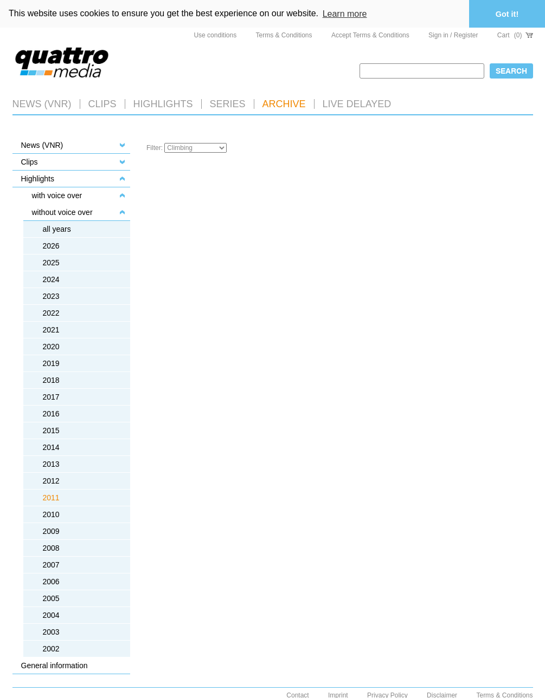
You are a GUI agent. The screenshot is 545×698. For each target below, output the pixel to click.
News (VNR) (42, 104)
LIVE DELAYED (357, 104)
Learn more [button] (345, 13)
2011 (51, 497)
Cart (515, 35)
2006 (51, 581)
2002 (51, 648)
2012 (51, 481)
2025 (51, 262)
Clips (102, 104)
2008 (51, 548)
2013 (51, 464)
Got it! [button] (507, 14)
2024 (51, 279)
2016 (51, 413)
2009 (51, 531)
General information (54, 665)
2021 (51, 329)
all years (57, 229)
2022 (51, 313)
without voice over (62, 212)
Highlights (37, 178)
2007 (51, 564)
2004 (51, 615)
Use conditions (215, 35)
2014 (51, 447)
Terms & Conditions (284, 35)
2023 (51, 296)
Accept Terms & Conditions (370, 35)
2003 (51, 632)
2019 (51, 363)
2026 (51, 246)
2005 (51, 598)
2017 (51, 397)
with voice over (57, 195)
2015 (51, 430)
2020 (51, 346)
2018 (51, 380)
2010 (51, 514)
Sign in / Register (453, 35)
